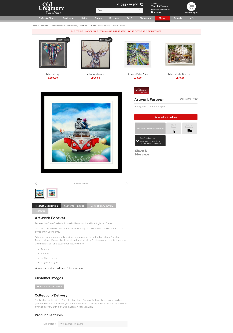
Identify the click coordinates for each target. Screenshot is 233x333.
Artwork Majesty (95, 74)
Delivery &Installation (189, 128)
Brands (178, 18)
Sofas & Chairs (47, 18)
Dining (98, 18)
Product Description (46, 206)
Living (84, 18)
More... (163, 18)
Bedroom (68, 18)
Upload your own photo (49, 286)
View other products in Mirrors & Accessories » (59, 268)
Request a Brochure (166, 117)
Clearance (146, 18)
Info (192, 18)
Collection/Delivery (101, 206)
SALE (129, 18)
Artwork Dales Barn (138, 74)
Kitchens (114, 18)
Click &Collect (173, 128)
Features (40, 211)
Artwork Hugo (53, 74)
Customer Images (74, 206)
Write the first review (188, 99)
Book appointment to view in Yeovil (150, 128)
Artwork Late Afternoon (180, 74)
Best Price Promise (152, 140)
